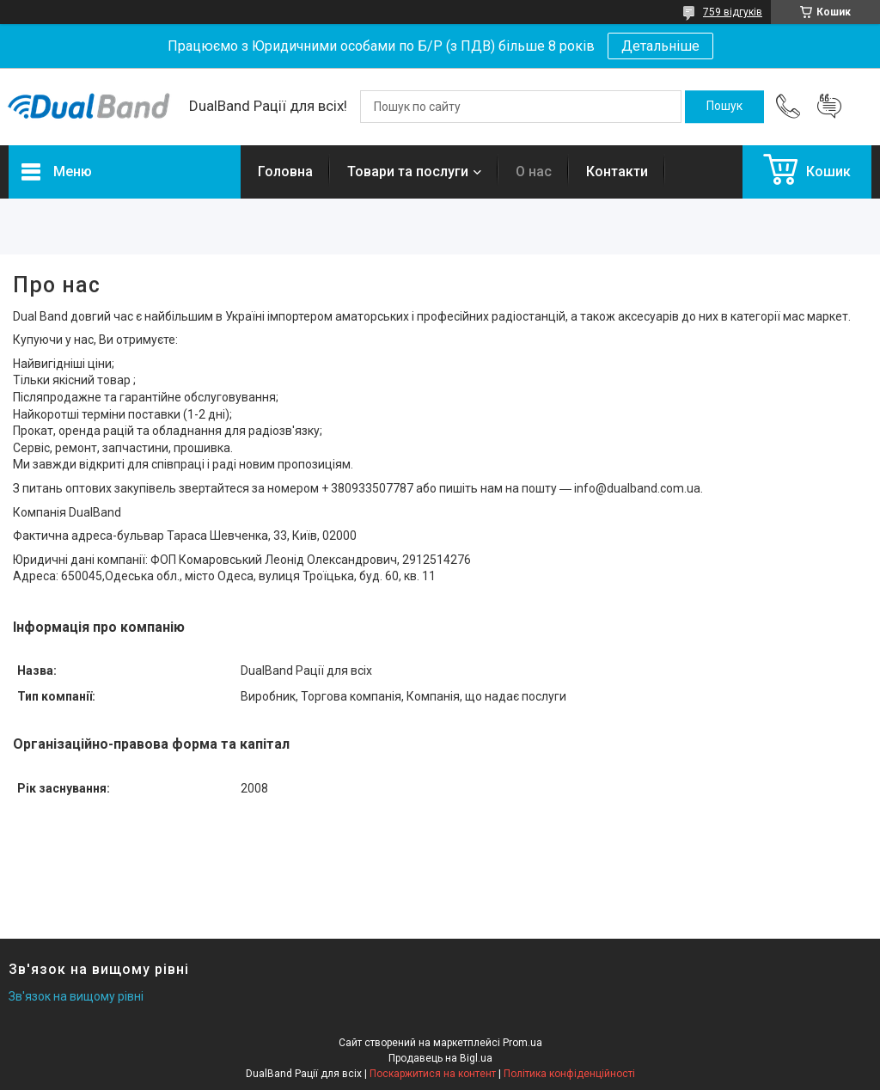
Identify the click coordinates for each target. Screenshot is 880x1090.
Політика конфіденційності (569, 1074)
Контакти (617, 171)
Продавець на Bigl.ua (440, 1058)
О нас (534, 171)
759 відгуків (732, 12)
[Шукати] (724, 106)
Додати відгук (829, 106)
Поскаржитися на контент (433, 1074)
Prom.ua (522, 1043)
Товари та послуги (407, 171)
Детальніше (660, 46)
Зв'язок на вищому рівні (76, 996)
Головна (285, 171)
